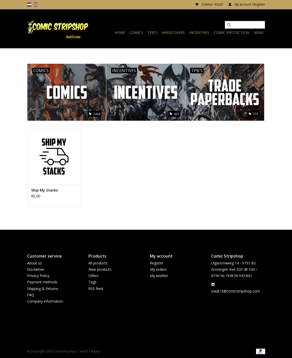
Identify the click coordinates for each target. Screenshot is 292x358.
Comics (136, 32)
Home (119, 32)
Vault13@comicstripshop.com (235, 291)
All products (98, 263)
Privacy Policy (38, 275)
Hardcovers (173, 32)
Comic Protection (231, 32)
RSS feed (95, 288)
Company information (45, 301)
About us (34, 263)
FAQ (30, 294)
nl (29, 5)
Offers (93, 275)
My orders (158, 269)
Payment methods (42, 282)
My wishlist (159, 275)
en (36, 5)
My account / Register (246, 4)
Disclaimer (35, 269)
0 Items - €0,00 (209, 4)
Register (156, 263)
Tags (92, 282)
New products (99, 269)
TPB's (152, 32)
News (259, 32)
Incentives (199, 32)
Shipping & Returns (42, 288)
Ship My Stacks (44, 190)
